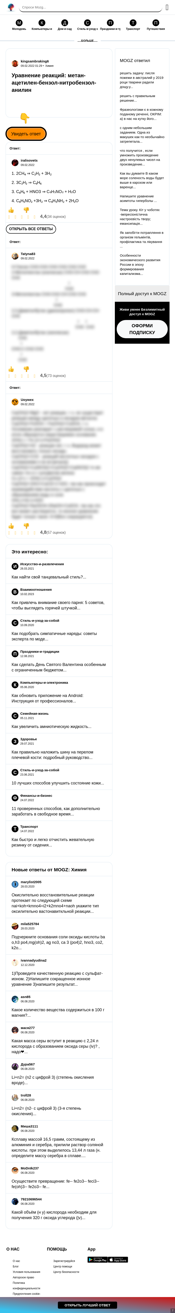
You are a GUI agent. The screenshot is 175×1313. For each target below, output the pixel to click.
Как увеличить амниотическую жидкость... (51, 726)
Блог (16, 1266)
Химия (49, 65)
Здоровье (28, 739)
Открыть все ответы (31, 229)
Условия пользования (26, 1272)
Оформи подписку (142, 329)
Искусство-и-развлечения (42, 564)
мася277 (28, 1028)
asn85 (26, 997)
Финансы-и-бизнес (36, 795)
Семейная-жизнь (34, 713)
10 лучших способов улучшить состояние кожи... (58, 783)
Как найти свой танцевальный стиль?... (49, 577)
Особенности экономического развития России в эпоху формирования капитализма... (140, 264)
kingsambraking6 (35, 61)
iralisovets (29, 160)
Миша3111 (29, 1126)
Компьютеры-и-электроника (44, 682)
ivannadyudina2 (33, 960)
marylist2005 (31, 882)
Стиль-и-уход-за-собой (39, 620)
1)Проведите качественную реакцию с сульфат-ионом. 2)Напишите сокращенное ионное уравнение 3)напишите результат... (57, 979)
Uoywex (27, 400)
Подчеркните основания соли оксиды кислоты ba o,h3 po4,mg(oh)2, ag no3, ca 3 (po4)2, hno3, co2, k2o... (58, 942)
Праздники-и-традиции (39, 651)
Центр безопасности (66, 1272)
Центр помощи (62, 1266)
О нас (16, 1261)
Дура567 (28, 1064)
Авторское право (23, 1277)
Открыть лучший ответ (88, 1305)
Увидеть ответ (26, 133)
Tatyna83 (28, 254)
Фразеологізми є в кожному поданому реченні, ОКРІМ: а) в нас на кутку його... (141, 114)
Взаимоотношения (36, 589)
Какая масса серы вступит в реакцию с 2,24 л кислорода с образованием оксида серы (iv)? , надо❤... (56, 1046)
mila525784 (30, 924)
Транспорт (29, 826)
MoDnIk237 (30, 1168)
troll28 (26, 1095)
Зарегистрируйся (64, 1261)
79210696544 (31, 1199)
